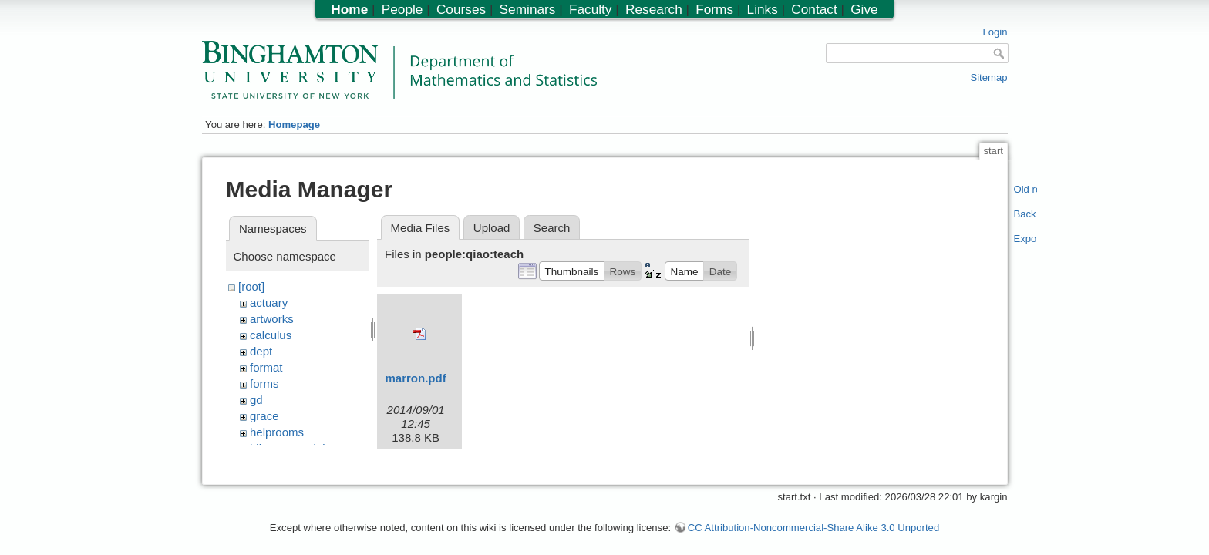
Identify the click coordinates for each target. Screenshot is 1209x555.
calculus (270, 334)
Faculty (590, 9)
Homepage (294, 124)
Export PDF (1026, 238)
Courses (461, 9)
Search (552, 227)
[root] (251, 286)
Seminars (528, 9)
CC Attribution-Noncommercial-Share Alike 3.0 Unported (813, 520)
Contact (814, 9)
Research (653, 9)
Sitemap (988, 77)
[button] (571, 270)
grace (264, 415)
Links (762, 9)
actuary (269, 302)
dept (261, 351)
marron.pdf (416, 378)
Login (994, 32)
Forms (714, 9)
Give (863, 9)
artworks (272, 318)
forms (264, 383)
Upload (491, 227)
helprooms (277, 432)
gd (256, 399)
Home (349, 9)
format (266, 367)
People (402, 9)
